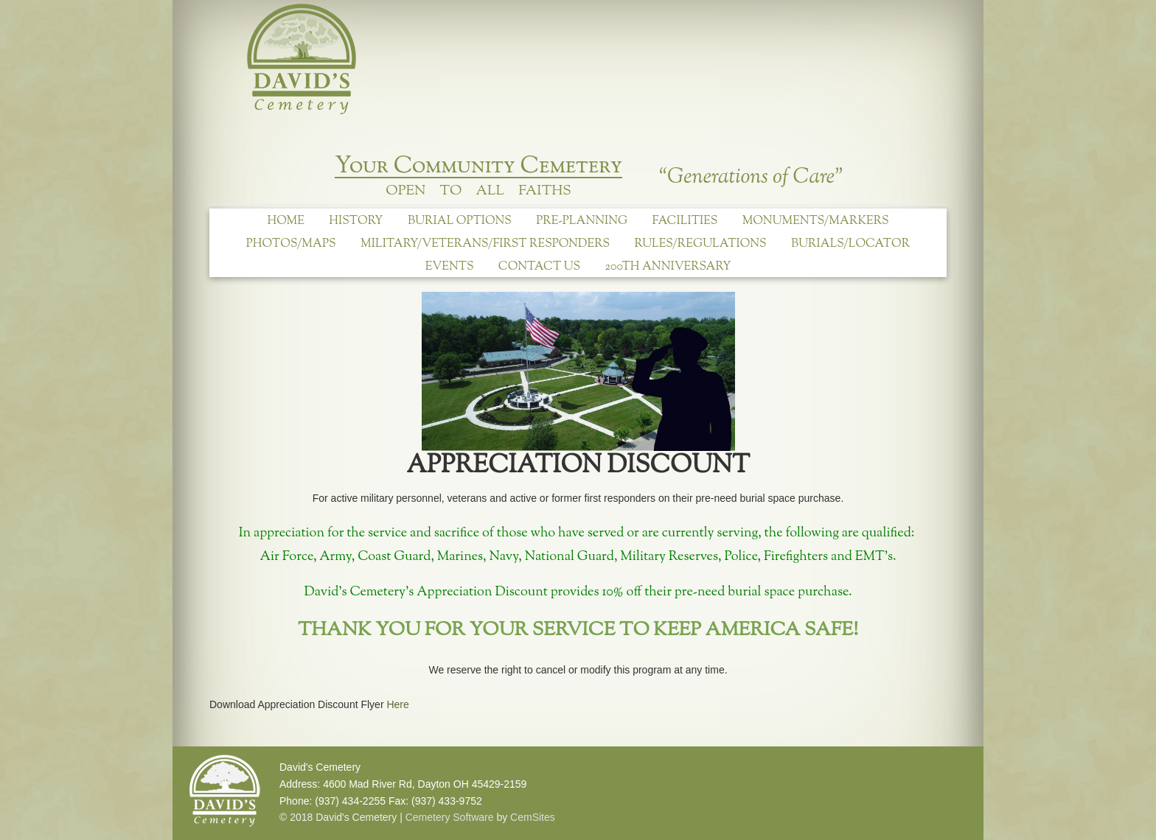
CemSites (532, 817)
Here (397, 704)
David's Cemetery (305, 61)
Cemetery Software (449, 817)
